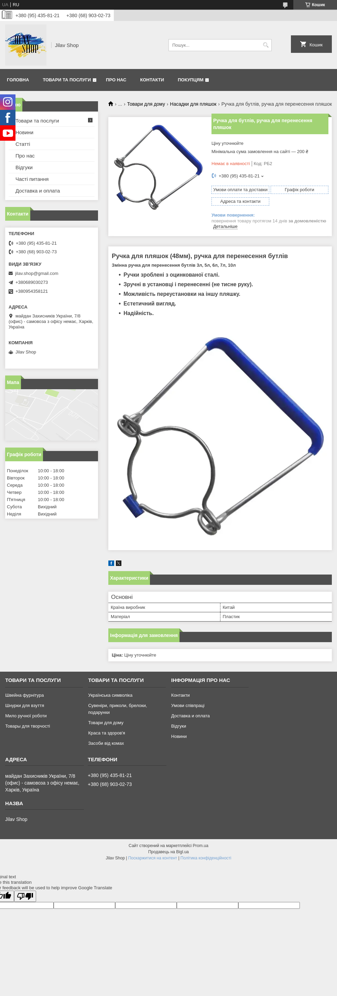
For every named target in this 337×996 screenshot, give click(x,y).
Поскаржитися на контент (152, 858)
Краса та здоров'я (106, 733)
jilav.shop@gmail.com (36, 273)
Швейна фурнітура (24, 695)
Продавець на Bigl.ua (168, 851)
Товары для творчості (27, 726)
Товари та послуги (67, 79)
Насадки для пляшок (193, 104)
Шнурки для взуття (24, 705)
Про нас (116, 79)
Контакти (152, 79)
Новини (24, 132)
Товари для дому (146, 104)
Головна (18, 79)
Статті (22, 144)
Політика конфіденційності (206, 858)
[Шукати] (266, 45)
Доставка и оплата (37, 191)
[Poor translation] (25, 896)
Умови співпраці (188, 705)
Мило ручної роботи (26, 715)
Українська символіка (110, 695)
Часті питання (31, 179)
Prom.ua (200, 845)
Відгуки (24, 167)
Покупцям (191, 79)
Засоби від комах (106, 743)
